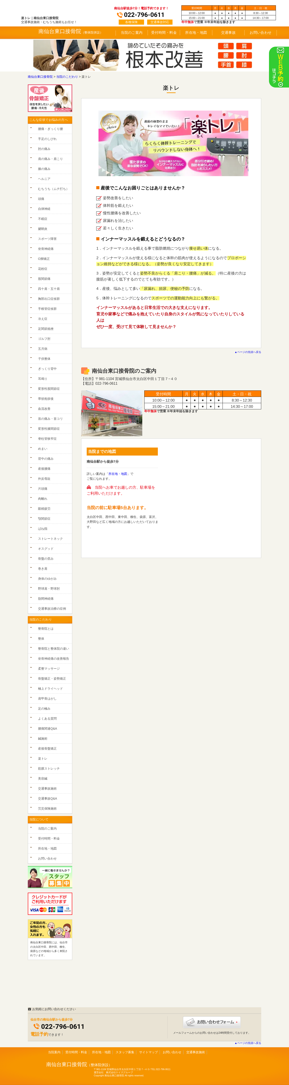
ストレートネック (50, 538)
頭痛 (41, 199)
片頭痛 (42, 488)
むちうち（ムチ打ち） (53, 189)
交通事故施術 (47, 788)
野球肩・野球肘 (49, 588)
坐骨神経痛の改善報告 (53, 658)
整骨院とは (46, 628)
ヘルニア (44, 179)
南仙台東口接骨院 (66, 1064)
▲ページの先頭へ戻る (248, 352)
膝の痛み (44, 169)
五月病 (42, 348)
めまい (42, 448)
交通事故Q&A (47, 798)
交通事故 (228, 32)
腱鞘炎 (42, 229)
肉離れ (42, 498)
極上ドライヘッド (50, 688)
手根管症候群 (47, 309)
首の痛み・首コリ (50, 418)
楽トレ (42, 758)
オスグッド (46, 548)
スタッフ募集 (125, 1052)
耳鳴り (42, 378)
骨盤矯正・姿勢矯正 (52, 678)
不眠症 (42, 219)
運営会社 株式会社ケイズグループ (113, 1072)
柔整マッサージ (49, 668)
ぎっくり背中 (47, 368)
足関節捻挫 (46, 328)
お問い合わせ (261, 32)
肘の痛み (44, 149)
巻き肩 (42, 568)
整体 (41, 638)
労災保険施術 (47, 808)
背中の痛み (46, 458)
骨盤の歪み (46, 558)
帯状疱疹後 (46, 398)
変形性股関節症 (49, 388)
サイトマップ (148, 1052)
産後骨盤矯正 (47, 748)
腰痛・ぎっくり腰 (50, 129)
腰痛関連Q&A (47, 728)
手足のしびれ (47, 139)
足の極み (44, 708)
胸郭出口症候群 (49, 299)
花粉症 (42, 269)
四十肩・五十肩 (49, 289)
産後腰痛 (44, 468)
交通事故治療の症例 (52, 608)
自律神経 (44, 209)
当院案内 (54, 1052)
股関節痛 (44, 279)
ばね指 (42, 528)
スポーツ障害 (47, 239)
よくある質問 (47, 718)
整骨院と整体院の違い (53, 648)
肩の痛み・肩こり (50, 159)
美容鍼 (42, 778)
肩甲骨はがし (47, 698)
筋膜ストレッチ (49, 768)
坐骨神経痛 (46, 249)
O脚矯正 (44, 259)
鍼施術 (42, 738)
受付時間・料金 (164, 32)
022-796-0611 (63, 1026)
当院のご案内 (132, 32)
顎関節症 (44, 518)
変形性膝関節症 (49, 428)
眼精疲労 (44, 508)
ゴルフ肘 (44, 338)
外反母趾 (44, 478)
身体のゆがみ (47, 578)
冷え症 (42, 319)
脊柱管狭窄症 (47, 438)
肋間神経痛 (46, 598)
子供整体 (44, 358)
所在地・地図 (196, 32)
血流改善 (44, 408)
